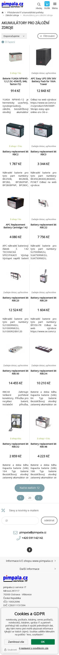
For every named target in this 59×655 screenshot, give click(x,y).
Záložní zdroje (12, 15)
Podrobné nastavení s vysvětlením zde (29, 648)
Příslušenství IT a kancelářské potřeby (25, 12)
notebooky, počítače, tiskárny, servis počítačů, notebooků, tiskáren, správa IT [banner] (12, 5)
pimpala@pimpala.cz (32, 532)
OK (43, 642)
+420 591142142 (32, 538)
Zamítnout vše (16, 642)
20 (29, 498)
